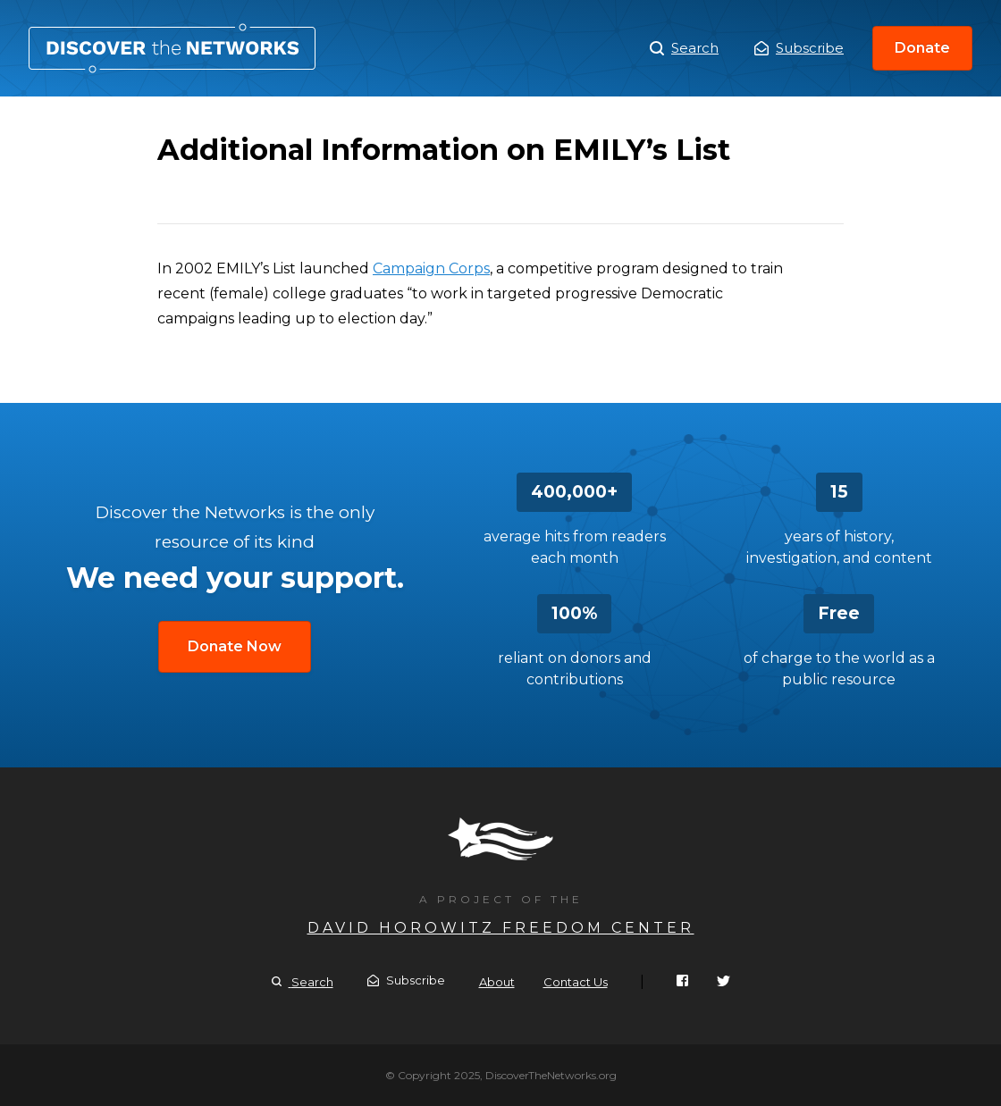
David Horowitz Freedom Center (500, 927)
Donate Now (235, 646)
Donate (922, 47)
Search (684, 48)
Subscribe (799, 47)
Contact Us (575, 982)
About (497, 982)
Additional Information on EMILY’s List (172, 48)
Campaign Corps (431, 268)
